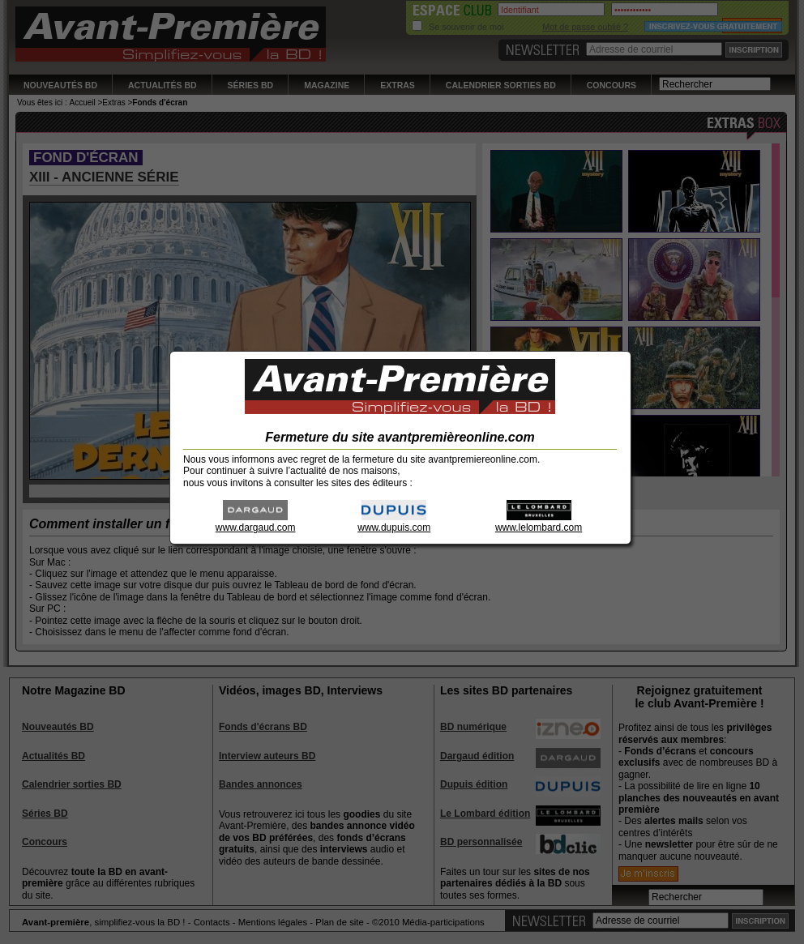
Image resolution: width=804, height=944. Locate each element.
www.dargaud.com (256, 522)
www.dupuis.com (393, 522)
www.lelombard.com (538, 522)
